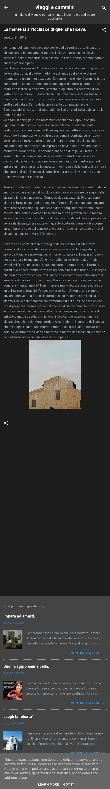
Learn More (48, 784)
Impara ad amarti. (19, 616)
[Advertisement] (55, 559)
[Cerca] (104, 8)
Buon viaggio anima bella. (26, 666)
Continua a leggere (89, 653)
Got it (68, 784)
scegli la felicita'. (18, 716)
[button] (104, 30)
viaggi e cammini (55, 7)
